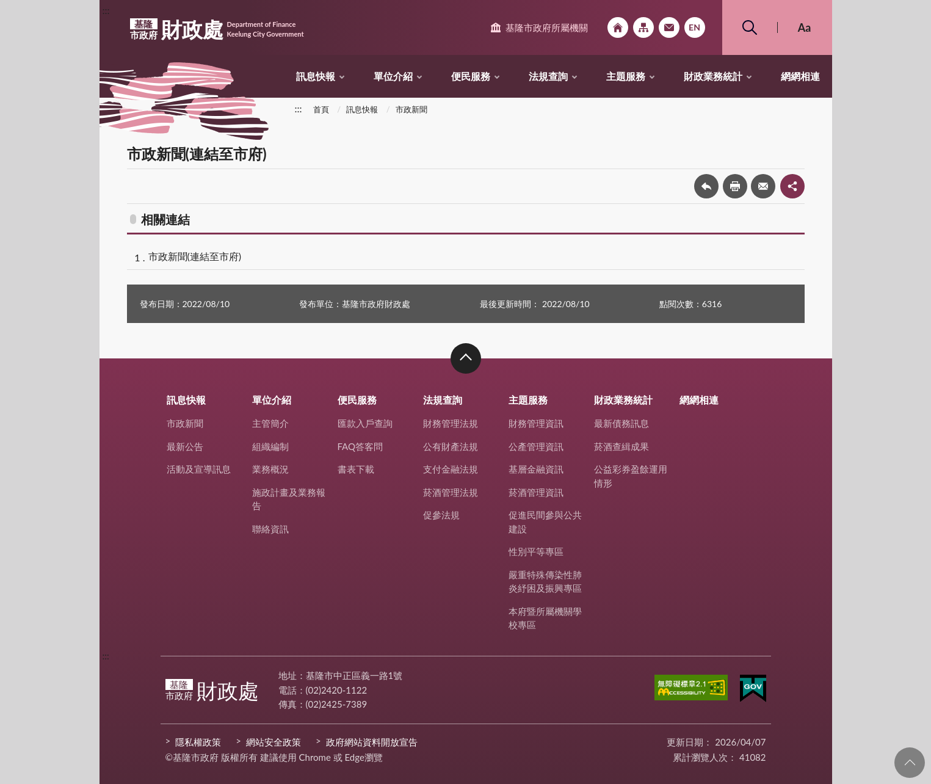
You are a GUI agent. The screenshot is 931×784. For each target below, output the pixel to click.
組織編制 (270, 446)
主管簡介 (270, 423)
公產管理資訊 (536, 446)
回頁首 (909, 762)
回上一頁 (706, 186)
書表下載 (356, 468)
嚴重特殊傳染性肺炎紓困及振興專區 (545, 581)
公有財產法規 (450, 446)
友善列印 (735, 186)
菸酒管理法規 (450, 492)
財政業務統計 (713, 76)
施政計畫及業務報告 (288, 499)
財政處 (217, 29)
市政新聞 (411, 109)
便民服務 (470, 76)
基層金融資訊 (536, 468)
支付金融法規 (450, 468)
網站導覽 (643, 27)
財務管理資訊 (536, 423)
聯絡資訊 (270, 528)
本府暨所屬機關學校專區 (545, 618)
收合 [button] (466, 358)
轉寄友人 (763, 186)
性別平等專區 (536, 551)
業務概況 (270, 468)
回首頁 (617, 27)
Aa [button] (804, 27)
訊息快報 (315, 76)
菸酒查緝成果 (621, 446)
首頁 (321, 109)
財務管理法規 (450, 423)
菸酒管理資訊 (536, 492)
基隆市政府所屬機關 (546, 27)
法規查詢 (548, 76)
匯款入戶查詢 (365, 423)
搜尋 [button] (749, 27)
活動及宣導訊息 (199, 468)
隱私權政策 (198, 741)
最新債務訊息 (621, 423)
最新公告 (185, 446)
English (694, 27)
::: (106, 10)
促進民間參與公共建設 (545, 521)
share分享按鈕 (792, 186)
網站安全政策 (273, 741)
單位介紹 (393, 76)
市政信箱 (669, 27)
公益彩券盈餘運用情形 (630, 475)
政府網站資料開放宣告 (372, 741)
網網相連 (800, 76)
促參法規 (441, 514)
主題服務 (625, 76)
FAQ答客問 (360, 446)
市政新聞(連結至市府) (195, 256)
